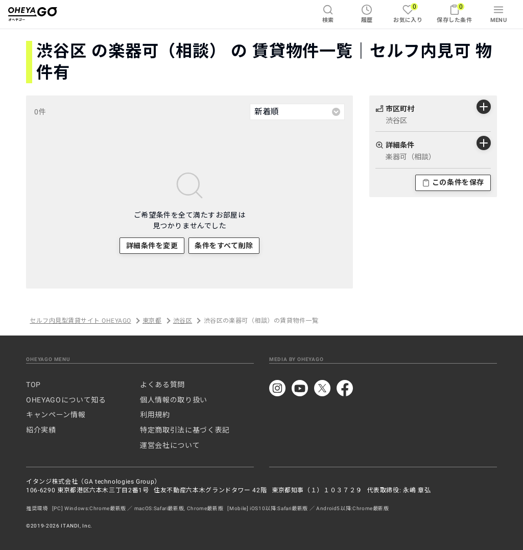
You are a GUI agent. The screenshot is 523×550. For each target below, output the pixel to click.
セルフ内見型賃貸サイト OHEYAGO (80, 320)
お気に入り (407, 13)
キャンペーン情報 (55, 415)
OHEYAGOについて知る (66, 400)
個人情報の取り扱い (173, 400)
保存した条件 (454, 13)
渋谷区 (182, 320)
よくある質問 (162, 384)
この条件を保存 (453, 182)
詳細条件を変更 (152, 246)
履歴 (367, 13)
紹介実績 (41, 430)
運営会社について (170, 445)
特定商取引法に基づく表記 (185, 430)
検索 (328, 13)
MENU (498, 13)
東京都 (151, 320)
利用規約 (155, 415)
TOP (33, 384)
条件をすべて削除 (224, 246)
